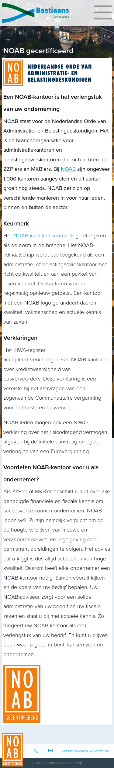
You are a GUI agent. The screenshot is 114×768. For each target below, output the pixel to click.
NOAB (68, 169)
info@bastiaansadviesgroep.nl (51, 751)
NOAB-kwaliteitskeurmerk (43, 235)
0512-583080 (36, 751)
